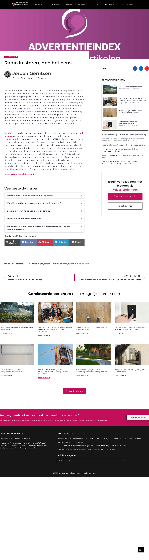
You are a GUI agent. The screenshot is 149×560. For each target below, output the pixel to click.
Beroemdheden (76, 439)
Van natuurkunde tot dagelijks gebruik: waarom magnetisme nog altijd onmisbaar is (132, 100)
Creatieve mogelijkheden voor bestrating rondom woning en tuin (91, 371)
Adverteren (110, 4)
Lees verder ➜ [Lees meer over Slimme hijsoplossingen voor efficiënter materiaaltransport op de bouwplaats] (44, 378)
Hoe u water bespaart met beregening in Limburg (130, 88)
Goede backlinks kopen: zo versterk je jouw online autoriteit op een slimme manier (92, 446)
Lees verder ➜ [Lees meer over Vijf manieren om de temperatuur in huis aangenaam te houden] (120, 333)
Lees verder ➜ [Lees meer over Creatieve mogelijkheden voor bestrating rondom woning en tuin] (82, 376)
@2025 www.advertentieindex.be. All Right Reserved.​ (74, 473)
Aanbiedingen (11, 57)
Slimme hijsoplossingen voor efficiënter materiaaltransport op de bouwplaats (119, 162)
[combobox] (128, 4)
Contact (96, 4)
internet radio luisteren (55, 264)
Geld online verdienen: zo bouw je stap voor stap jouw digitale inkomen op (88, 449)
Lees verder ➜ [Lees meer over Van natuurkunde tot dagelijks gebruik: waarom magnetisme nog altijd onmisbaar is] (44, 335)
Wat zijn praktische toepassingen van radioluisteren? (45, 203)
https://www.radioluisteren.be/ (20, 174)
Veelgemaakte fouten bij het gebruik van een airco (131, 371)
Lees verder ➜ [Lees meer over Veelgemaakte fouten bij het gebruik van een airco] (120, 376)
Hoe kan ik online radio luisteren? (45, 218)
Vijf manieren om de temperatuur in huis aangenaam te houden (129, 124)
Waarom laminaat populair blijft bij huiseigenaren (131, 111)
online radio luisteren (30, 111)
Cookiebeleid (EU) (103, 439)
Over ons (69, 4)
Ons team (82, 4)
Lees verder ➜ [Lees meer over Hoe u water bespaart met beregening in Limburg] (6, 333)
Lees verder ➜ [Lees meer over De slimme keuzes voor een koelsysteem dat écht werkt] (6, 376)
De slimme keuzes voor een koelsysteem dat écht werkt (124, 156)
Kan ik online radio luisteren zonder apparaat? (45, 195)
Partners (38, 4)
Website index (64, 442)
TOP (141, 551)
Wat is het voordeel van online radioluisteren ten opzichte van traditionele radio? (45, 228)
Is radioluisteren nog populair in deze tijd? (45, 210)
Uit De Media (53, 4)
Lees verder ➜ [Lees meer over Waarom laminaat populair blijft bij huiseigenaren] (82, 333)
